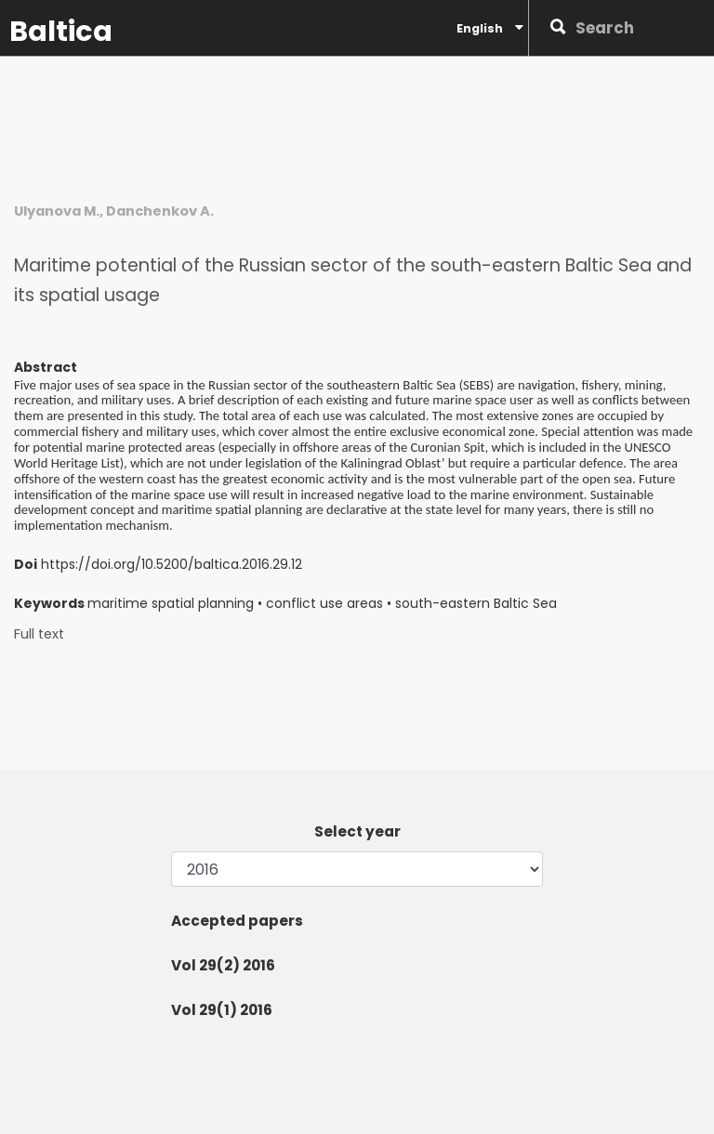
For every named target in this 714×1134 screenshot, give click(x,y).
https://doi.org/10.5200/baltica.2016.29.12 (171, 564)
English (489, 28)
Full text (39, 634)
